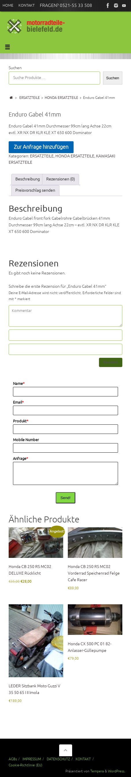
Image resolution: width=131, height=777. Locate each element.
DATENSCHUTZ (58, 759)
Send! (66, 498)
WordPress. (116, 771)
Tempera (97, 771)
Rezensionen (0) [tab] (60, 179)
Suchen (15, 67)
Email (18, 402)
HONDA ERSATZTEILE (61, 97)
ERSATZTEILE (29, 97)
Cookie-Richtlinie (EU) (25, 765)
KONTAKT (83, 759)
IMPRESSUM (32, 759)
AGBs (13, 759)
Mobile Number (26, 440)
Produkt (20, 421)
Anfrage (20, 458)
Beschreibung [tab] (27, 179)
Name (19, 383)
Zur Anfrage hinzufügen (41, 147)
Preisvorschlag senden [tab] (35, 190)
